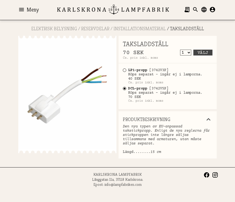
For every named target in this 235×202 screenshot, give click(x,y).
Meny (28, 9)
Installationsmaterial (140, 28)
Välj (203, 52)
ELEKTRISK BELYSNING (54, 28)
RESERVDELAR (95, 28)
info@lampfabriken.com (123, 184)
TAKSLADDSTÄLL (187, 28)
